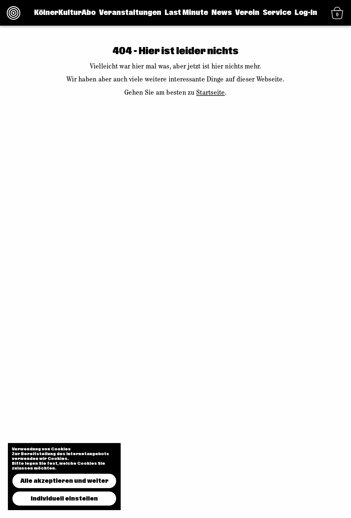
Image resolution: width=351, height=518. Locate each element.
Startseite (210, 93)
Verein (247, 12)
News (221, 12)
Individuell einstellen (64, 498)
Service (277, 12)
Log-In (306, 12)
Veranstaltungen (130, 12)
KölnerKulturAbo (65, 12)
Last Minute (186, 12)
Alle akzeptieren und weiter (64, 481)
